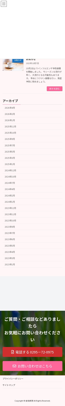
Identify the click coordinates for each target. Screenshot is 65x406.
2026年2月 (10, 113)
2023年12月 (10, 207)
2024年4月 (10, 189)
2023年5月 (10, 245)
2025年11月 (10, 126)
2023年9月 (10, 226)
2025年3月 (10, 157)
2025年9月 (10, 139)
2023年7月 (10, 233)
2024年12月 (10, 170)
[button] (32, 352)
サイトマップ (9, 384)
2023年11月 (10, 214)
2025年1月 (10, 164)
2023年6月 (10, 239)
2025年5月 (10, 151)
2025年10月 (10, 132)
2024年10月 (10, 176)
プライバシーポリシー (13, 378)
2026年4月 (10, 107)
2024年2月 (10, 195)
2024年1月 (10, 201)
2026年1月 (10, 120)
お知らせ (31, 59)
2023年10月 (10, 220)
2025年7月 (10, 145)
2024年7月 (10, 182)
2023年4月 (10, 251)
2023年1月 (10, 264)
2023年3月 (10, 258)
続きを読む (54, 88)
